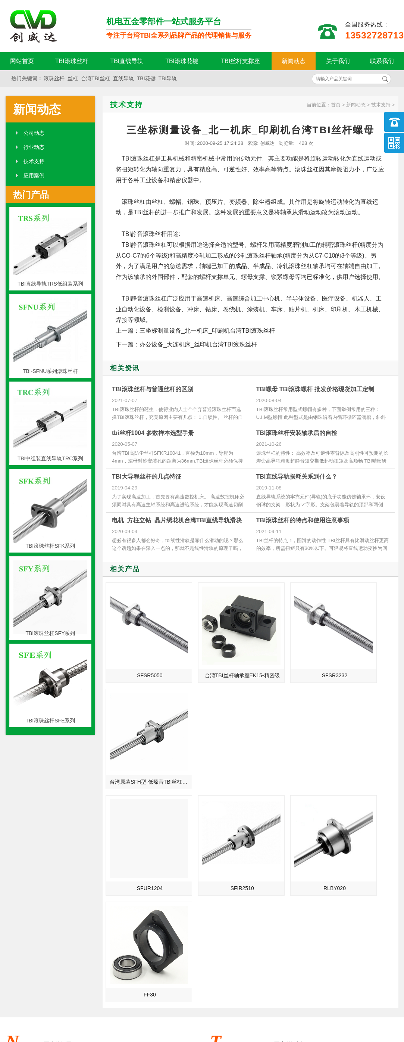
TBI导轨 (168, 78)
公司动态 (34, 133)
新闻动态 (294, 61)
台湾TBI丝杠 (95, 78)
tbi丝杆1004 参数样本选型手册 (153, 433)
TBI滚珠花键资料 (120, 829)
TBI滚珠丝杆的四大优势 (332, 818)
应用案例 (34, 175)
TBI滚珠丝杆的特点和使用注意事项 (303, 520)
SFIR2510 (214, 745)
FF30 (362, 745)
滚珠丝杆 (54, 78)
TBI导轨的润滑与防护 (329, 881)
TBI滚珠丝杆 (71, 61)
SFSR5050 (140, 657)
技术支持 (34, 161)
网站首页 (22, 61)
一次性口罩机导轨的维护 (333, 871)
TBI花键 (146, 78)
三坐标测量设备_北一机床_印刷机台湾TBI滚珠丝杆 (207, 330)
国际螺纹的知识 (118, 881)
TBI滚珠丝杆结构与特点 (128, 892)
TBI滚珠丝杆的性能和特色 (334, 829)
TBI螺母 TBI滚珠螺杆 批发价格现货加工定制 (315, 389)
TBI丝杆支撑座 (240, 61)
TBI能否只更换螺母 (122, 860)
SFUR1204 (140, 745)
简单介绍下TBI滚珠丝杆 (332, 839)
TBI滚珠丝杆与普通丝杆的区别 (152, 389)
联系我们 (382, 61)
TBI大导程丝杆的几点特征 (146, 476)
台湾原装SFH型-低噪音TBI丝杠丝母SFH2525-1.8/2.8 (363, 657)
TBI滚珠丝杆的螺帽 (122, 839)
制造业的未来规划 (121, 850)
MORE (183, 797)
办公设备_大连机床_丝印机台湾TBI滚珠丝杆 (198, 344)
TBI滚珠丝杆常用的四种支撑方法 (336, 850)
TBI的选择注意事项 (326, 892)
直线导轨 (123, 78)
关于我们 (338, 61)
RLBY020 (288, 745)
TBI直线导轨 (126, 61)
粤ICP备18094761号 (293, 998)
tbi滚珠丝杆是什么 (121, 818)
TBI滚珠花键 (181, 61)
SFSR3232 (288, 657)
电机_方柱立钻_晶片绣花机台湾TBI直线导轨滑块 (177, 520)
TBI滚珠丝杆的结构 (326, 860)
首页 (336, 105)
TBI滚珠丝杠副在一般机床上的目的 (132, 871)
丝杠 (73, 78)
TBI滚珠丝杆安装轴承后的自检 (297, 433)
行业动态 (34, 147)
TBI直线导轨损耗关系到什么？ (297, 476)
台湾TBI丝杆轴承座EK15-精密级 (215, 657)
